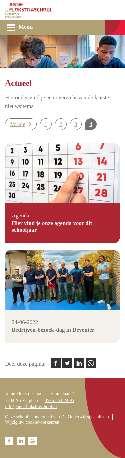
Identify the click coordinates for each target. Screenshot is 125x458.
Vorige (17, 124)
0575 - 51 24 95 (59, 400)
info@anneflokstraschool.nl (31, 406)
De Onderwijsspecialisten (85, 416)
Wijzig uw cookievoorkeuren (32, 422)
